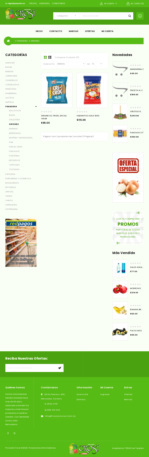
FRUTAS (33, 3)
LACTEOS (9, 97)
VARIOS (9, 200)
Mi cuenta (107, 31)
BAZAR (8, 67)
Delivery (81, 399)
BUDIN (12, 115)
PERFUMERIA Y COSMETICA (18, 178)
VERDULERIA (11, 204)
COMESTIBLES (58, 3)
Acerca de (82, 394)
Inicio (39, 31)
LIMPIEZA (9, 102)
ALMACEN (10, 62)
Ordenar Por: (49, 64)
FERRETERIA (10, 89)
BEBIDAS (9, 71)
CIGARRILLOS (11, 80)
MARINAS (13, 128)
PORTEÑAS (14, 155)
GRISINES (35, 41)
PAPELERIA (10, 174)
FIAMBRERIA (11, 93)
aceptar (60, 368)
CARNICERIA (11, 76)
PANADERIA (22, 41)
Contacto (55, 31)
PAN (11, 142)
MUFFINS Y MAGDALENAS (20, 137)
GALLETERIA (14, 119)
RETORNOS (10, 187)
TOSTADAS (14, 169)
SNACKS (9, 191)
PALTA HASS (136, 330)
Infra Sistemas (48, 448)
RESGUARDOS (12, 183)
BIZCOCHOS (15, 110)
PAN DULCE (14, 151)
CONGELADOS (12, 84)
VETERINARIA (11, 209)
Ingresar (105, 394)
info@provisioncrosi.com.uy (60, 416)
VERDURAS (44, 3)
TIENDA (8, 196)
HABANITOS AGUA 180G (88, 115)
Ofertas (90, 31)
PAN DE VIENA (15, 146)
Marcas (73, 31)
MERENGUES (15, 133)
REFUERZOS (14, 160)
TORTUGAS (14, 164)
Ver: (88, 64)
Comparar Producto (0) (67, 57)
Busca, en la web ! (129, 16)
